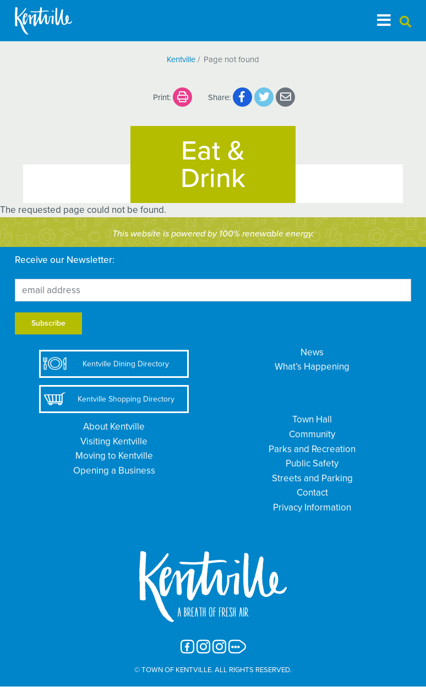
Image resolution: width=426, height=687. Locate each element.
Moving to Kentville (114, 456)
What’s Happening (312, 366)
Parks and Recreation (312, 449)
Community (312, 434)
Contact (312, 492)
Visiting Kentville (114, 441)
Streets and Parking (312, 478)
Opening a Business (114, 470)
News (312, 352)
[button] (405, 22)
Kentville (181, 59)
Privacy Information (312, 507)
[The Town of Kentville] (57, 20)
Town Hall (312, 419)
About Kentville (114, 426)
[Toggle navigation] (383, 20)
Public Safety (312, 463)
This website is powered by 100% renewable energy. (213, 233)
